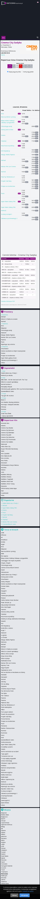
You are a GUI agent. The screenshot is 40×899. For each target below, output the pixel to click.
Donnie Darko (5, 586)
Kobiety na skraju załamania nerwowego (13, 619)
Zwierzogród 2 (5, 800)
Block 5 (3, 400)
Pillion (3, 709)
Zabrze (3, 879)
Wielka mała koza (6, 775)
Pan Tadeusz (5, 695)
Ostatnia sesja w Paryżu (8, 689)
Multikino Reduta (6, 477)
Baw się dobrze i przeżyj (8, 117)
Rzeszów (3, 860)
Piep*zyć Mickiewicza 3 (8, 177)
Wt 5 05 (27, 66)
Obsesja (3, 407)
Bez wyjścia (4, 556)
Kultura (3, 470)
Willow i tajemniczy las (7, 779)
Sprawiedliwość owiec (7, 391)
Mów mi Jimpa (5, 658)
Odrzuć (14, 895)
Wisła (2, 495)
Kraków (3, 842)
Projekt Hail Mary (6, 181)
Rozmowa (4, 733)
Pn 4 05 (24, 66)
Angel (2, 544)
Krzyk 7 (3, 630)
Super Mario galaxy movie (9, 358)
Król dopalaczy (5, 151)
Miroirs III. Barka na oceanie (9, 319)
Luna (2, 472)
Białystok (4, 813)
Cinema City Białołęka (7, 432)
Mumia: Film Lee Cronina (8, 166)
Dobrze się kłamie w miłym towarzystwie (13, 351)
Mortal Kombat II (6, 384)
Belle (2, 553)
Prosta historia (5, 719)
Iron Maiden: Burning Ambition (10, 402)
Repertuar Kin (10, 420)
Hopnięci (3, 141)
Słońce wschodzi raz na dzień (10, 751)
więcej (3, 55)
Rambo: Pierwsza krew (7, 728)
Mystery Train (5, 665)
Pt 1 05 (13, 66)
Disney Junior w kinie (7, 129)
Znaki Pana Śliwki (6, 413)
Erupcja (3, 598)
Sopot (3, 862)
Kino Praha (4, 460)
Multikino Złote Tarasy (8, 484)
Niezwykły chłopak (6, 387)
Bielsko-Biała (5, 815)
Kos (2, 623)
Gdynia (3, 832)
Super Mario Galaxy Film (8, 201)
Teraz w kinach (11, 529)
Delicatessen (5, 572)
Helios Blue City (5, 446)
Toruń (3, 870)
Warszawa (4, 874)
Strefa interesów (6, 742)
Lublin (3, 844)
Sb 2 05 (17, 66)
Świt (2, 491)
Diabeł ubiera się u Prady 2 (9, 373)
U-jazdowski (4, 493)
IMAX (2, 451)
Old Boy (3, 682)
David (3, 570)
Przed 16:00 (26, 110)
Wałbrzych (4, 876)
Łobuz (3, 362)
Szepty (3, 749)
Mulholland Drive (6, 661)
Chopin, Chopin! (5, 563)
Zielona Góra (5, 883)
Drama (3, 135)
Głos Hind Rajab (6, 607)
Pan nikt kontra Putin (7, 691)
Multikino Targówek (7, 479)
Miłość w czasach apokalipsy (9, 382)
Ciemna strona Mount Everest (10, 567)
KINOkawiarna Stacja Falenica (10, 465)
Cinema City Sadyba (7, 442)
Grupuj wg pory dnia (15, 72)
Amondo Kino (5, 423)
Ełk (2, 828)
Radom (3, 854)
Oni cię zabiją (5, 684)
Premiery (8, 312)
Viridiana (3, 765)
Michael (3, 160)
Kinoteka (3, 467)
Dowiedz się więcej (27, 891)
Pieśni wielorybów (6, 707)
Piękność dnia (5, 702)
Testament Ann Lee (7, 756)
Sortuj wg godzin (28, 72)
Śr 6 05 (31, 66)
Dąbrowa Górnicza (6, 824)
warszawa (14, 3)
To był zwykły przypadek (8, 758)
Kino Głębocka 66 (6, 456)
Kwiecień (3, 333)
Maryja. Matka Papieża (8, 154)
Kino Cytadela (5, 453)
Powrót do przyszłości (7, 714)
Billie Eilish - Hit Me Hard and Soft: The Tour (14, 380)
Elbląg (3, 826)
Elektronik (4, 444)
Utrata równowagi (6, 761)
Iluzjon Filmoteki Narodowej (9, 449)
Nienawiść (4, 677)
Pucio (2, 193)
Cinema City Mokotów (7, 437)
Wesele (3, 770)
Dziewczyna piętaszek (7, 595)
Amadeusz (4, 540)
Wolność (3, 210)
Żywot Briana (5, 803)
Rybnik (3, 858)
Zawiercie (4, 881)
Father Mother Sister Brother (9, 600)
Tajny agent (4, 754)
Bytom (3, 819)
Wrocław (3, 878)
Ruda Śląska (4, 856)
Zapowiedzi (9, 368)
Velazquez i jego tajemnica (9, 763)
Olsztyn (3, 848)
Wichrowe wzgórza (6, 772)
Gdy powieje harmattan (8, 605)
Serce (2, 735)
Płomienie (4, 726)
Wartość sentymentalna (8, 768)
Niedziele (4, 675)
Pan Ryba (4, 693)
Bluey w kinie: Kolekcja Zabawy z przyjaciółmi (7, 121)
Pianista (3, 340)
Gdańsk (3, 830)
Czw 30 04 (9, 66)
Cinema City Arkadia (7, 428)
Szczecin (3, 868)
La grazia (4, 635)
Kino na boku (5, 458)
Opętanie (4, 686)
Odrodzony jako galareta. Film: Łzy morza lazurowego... (17, 389)
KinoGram (4, 463)
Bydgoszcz (4, 817)
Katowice (4, 838)
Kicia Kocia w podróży (7, 146)
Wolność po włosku (7, 375)
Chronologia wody (6, 126)
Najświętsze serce (6, 670)
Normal (3, 172)
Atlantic (3, 425)
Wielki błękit (4, 777)
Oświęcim (4, 850)
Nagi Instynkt (5, 668)
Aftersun (3, 535)
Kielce (3, 840)
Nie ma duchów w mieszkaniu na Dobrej (13, 672)
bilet (27, 117)
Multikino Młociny (6, 474)
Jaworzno (4, 836)
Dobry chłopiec (5, 581)
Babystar (4, 328)
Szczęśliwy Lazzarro (7, 747)
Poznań (3, 852)
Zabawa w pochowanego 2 (9, 218)
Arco (2, 113)
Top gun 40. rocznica (7, 395)
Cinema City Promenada (8, 439)
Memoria (3, 642)
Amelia (3, 542)
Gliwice (3, 834)
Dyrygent (4, 591)
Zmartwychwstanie (6, 796)
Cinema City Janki (6, 435)
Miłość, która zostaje (7, 654)
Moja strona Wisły (6, 656)
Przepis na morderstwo (8, 186)
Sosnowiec (4, 864)
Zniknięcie (4, 798)
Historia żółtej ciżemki (7, 612)
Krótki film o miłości (7, 628)
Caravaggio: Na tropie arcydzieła (10, 560)
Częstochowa (5, 823)
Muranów (4, 486)
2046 (2, 533)
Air (2, 537)
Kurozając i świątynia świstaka (10, 404)
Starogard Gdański (6, 866)
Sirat (2, 737)
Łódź (2, 846)
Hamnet (3, 609)
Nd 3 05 (20, 66)
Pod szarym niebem (7, 712)
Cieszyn (3, 821)
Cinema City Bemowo (7, 430)
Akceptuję (24, 895)
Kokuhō (3, 621)
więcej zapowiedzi (7, 416)
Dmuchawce (4, 348)
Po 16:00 (35, 110)
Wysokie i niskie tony (7, 789)
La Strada (4, 637)
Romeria (3, 409)
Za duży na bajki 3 (6, 214)
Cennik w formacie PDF (8, 301)
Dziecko (3, 593)
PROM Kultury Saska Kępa (9, 488)
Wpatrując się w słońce (8, 344)
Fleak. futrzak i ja (6, 602)
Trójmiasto (4, 872)
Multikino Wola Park (7, 481)
